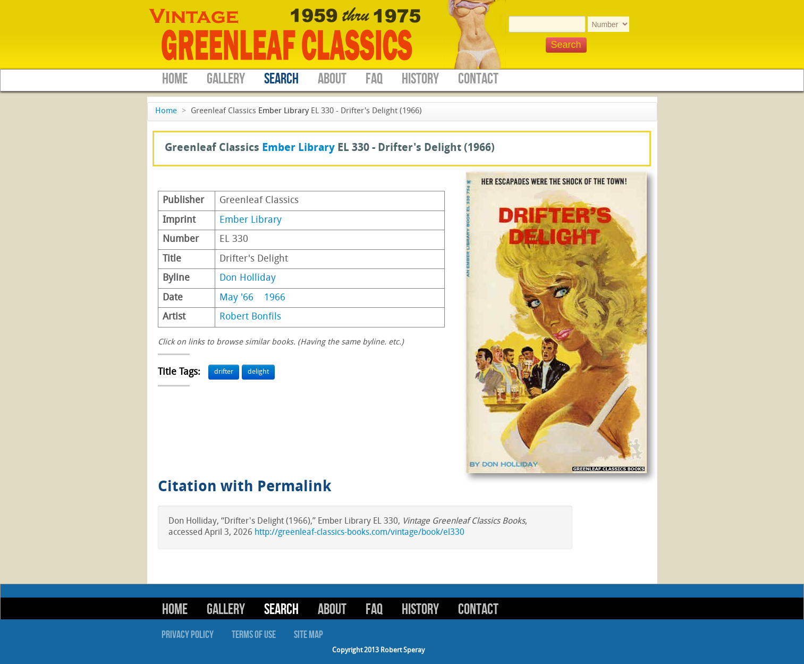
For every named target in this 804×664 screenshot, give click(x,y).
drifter (223, 371)
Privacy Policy (188, 634)
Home (175, 79)
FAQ (374, 79)
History (420, 79)
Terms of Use (254, 634)
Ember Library (283, 111)
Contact (478, 79)
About (332, 79)
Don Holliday (247, 278)
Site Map (308, 634)
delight (258, 371)
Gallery (226, 79)
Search (281, 79)
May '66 (236, 298)
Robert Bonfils (250, 317)
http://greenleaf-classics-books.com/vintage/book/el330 (359, 532)
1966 (274, 298)
